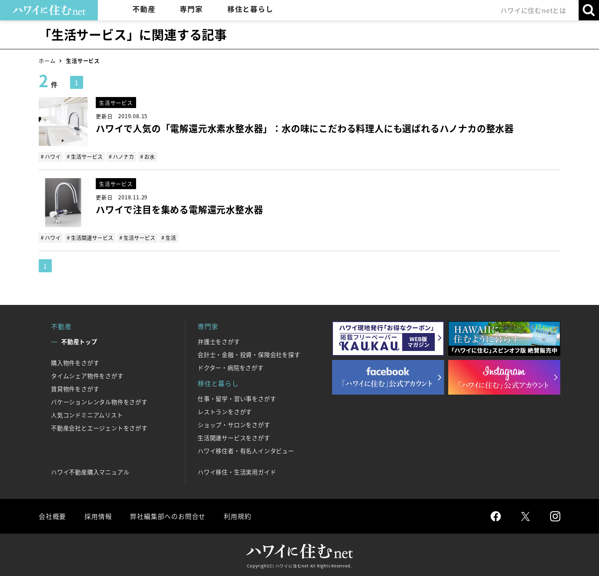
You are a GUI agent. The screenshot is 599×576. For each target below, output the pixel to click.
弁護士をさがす (219, 341)
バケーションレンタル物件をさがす (99, 401)
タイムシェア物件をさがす (87, 375)
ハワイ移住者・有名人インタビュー (246, 450)
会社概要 (52, 516)
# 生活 (168, 237)
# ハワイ (51, 156)
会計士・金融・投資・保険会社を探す (249, 354)
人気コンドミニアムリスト (87, 414)
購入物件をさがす (75, 362)
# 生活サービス (85, 156)
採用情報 (98, 516)
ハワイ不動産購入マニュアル (90, 472)
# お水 (147, 156)
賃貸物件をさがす (75, 388)
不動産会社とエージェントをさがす (99, 428)
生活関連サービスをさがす (234, 437)
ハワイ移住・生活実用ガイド (237, 472)
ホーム (47, 60)
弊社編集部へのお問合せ (167, 516)
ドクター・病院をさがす (231, 367)
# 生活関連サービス (90, 237)
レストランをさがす (225, 411)
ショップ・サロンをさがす (234, 424)
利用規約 (237, 516)
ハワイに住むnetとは (533, 10)
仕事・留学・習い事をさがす (237, 398)
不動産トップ (79, 341)
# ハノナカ (121, 156)
